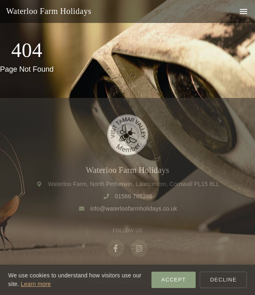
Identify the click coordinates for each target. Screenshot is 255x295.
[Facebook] (115, 248)
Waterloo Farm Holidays (48, 11)
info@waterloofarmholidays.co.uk (133, 208)
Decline (223, 280)
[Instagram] (139, 248)
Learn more (36, 284)
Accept (173, 280)
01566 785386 (134, 196)
